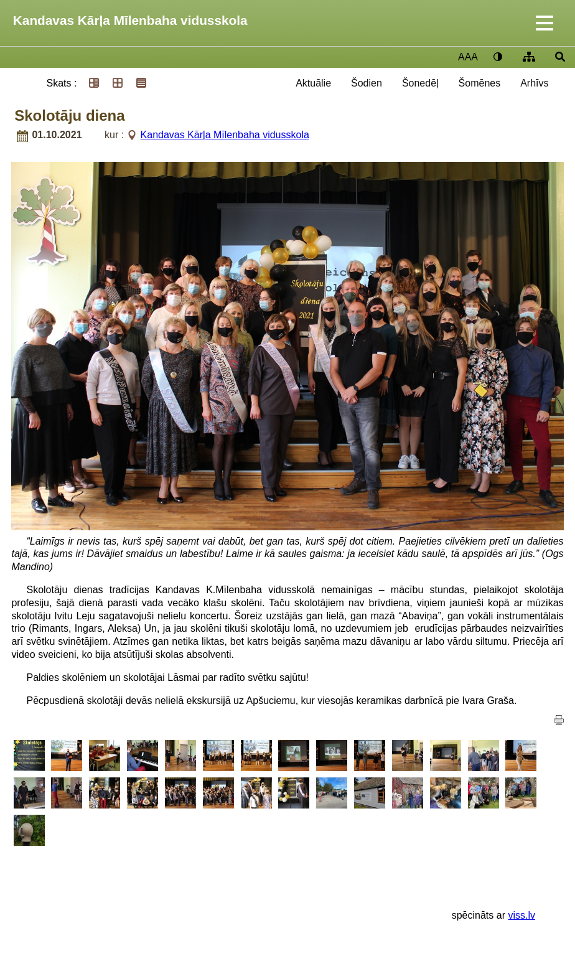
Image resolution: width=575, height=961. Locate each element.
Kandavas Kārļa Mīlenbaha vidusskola (130, 20)
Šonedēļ (420, 83)
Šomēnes (480, 83)
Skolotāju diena (69, 115)
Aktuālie (313, 83)
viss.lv (521, 915)
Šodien (366, 83)
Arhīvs (534, 83)
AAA (468, 57)
